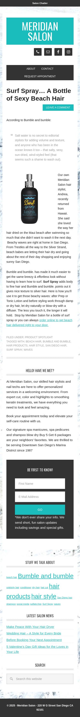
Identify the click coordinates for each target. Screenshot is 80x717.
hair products (17, 345)
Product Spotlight (39, 337)
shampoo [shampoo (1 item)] (11, 604)
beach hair (33, 341)
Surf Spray (14, 349)
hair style (36, 345)
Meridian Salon (40, 31)
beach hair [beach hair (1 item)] (11, 577)
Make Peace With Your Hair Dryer (30, 626)
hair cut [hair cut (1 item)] (44, 587)
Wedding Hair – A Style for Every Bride (33, 633)
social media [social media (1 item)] (23, 604)
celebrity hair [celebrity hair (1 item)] (12, 587)
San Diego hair (56, 345)
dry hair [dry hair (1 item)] (36, 587)
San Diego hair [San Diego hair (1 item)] (64, 597)
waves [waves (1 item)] (57, 604)
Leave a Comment (58, 107)
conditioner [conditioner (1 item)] (25, 587)
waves (28, 349)
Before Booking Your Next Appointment (34, 640)
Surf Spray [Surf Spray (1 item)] (47, 604)
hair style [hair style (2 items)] (43, 596)
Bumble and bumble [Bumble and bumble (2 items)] (46, 575)
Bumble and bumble (56, 341)
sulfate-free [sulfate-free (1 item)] (35, 604)
